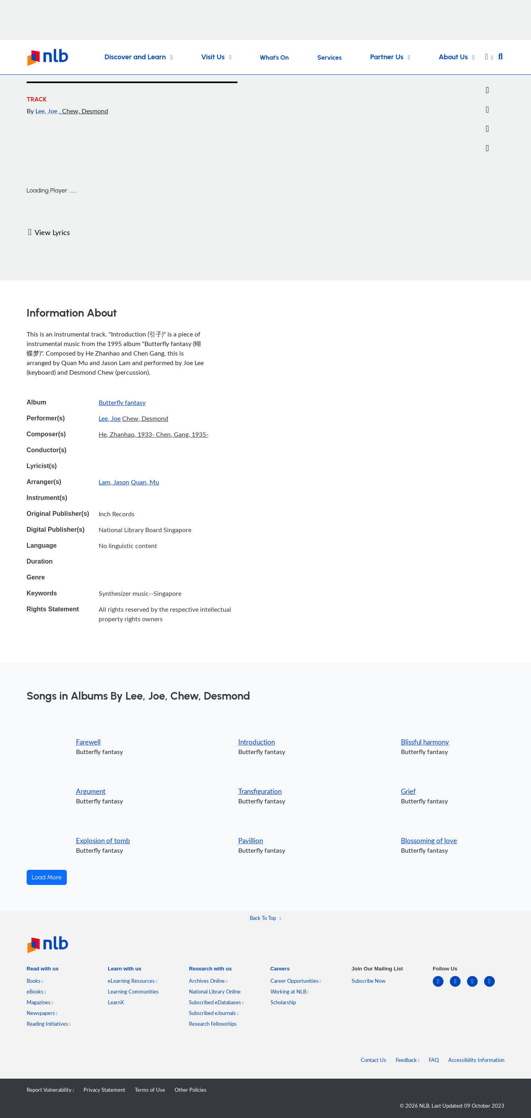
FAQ (434, 1060)
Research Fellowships (213, 1023)
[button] (489, 57)
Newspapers (42, 1013)
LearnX (116, 1002)
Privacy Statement (104, 1089)
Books (35, 980)
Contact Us (373, 1060)
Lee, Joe (47, 111)
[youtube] (492, 986)
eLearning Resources (133, 980)
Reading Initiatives (49, 1023)
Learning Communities (133, 991)
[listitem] (43, 970)
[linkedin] (441, 986)
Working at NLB (289, 991)
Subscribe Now (368, 980)
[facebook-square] (458, 986)
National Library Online (215, 991)
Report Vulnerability (50, 1089)
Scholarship (283, 1002)
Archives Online (208, 980)
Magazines (40, 1002)
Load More (47, 877)
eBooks (36, 991)
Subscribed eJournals (214, 1013)
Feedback (408, 1060)
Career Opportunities (295, 980)
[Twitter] (487, 90)
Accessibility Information (476, 1060)
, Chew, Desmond (83, 111)
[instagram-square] (475, 986)
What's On (274, 57)
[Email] (487, 110)
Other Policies (190, 1089)
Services (329, 57)
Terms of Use (150, 1089)
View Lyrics (49, 232)
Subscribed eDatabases (216, 1002)
